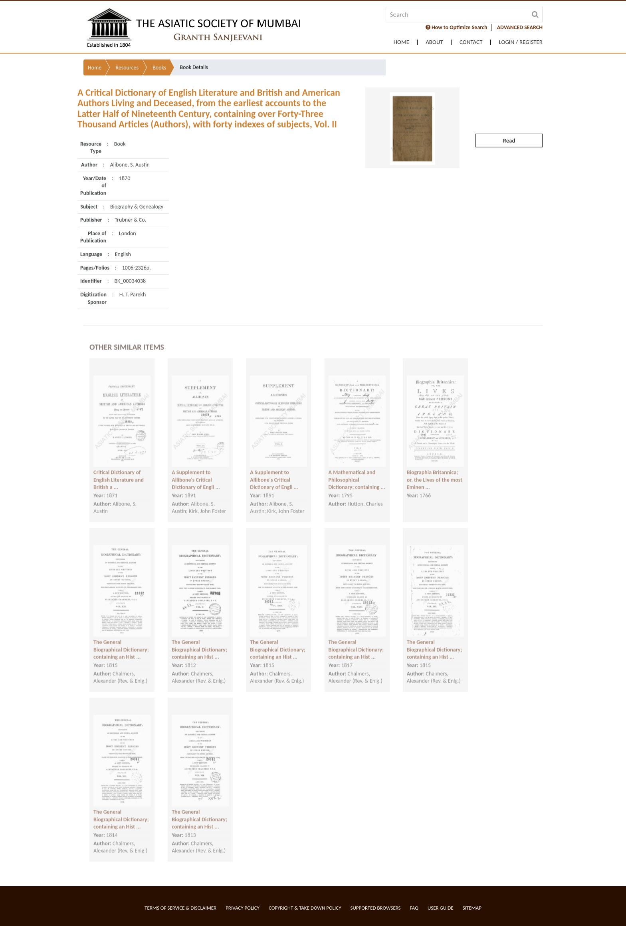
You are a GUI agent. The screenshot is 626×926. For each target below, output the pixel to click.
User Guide (441, 908)
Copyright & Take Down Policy (305, 908)
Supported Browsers (376, 908)
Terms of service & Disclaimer (180, 908)
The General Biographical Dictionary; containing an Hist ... (121, 643)
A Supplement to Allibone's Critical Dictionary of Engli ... (196, 473)
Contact (471, 42)
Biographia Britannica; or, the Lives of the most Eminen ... (434, 473)
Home (401, 42)
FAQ (414, 908)
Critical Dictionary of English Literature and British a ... (118, 473)
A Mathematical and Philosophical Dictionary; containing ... (357, 473)
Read (509, 123)
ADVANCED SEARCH (520, 27)
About (434, 42)
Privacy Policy (243, 908)
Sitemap (472, 908)
